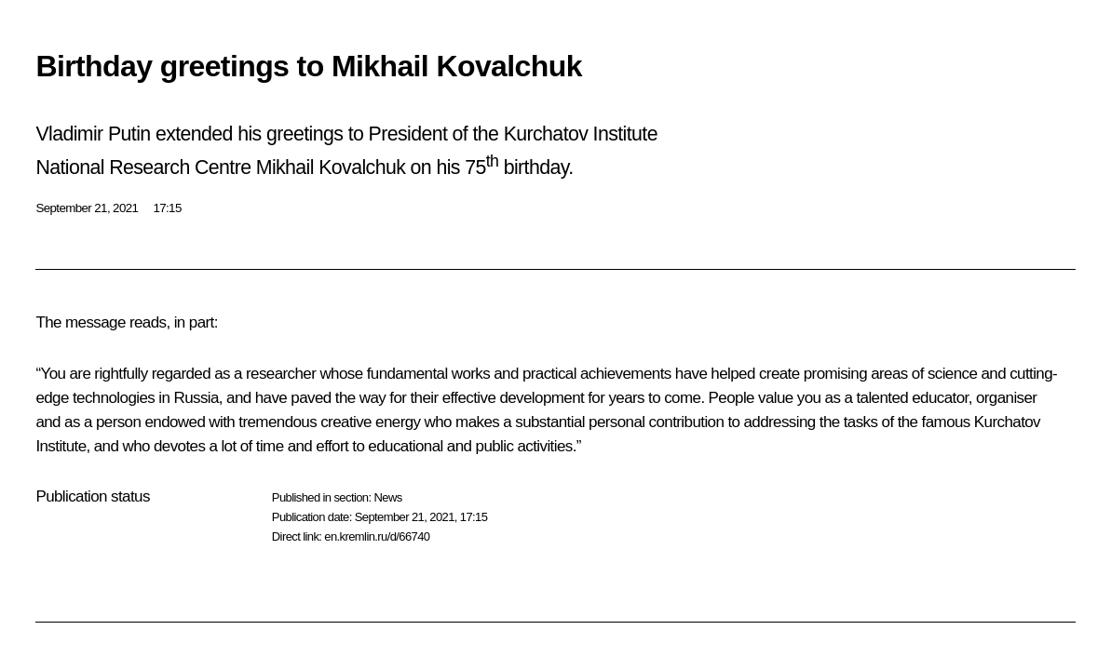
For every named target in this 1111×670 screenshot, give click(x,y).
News (387, 497)
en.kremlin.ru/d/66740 (376, 536)
